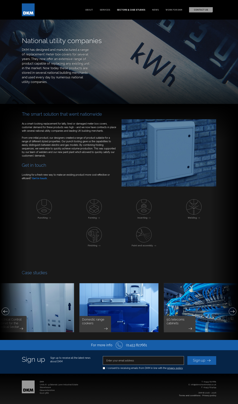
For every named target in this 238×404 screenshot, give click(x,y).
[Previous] (5, 311)
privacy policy (175, 368)
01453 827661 (210, 382)
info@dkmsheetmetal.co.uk (203, 385)
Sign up (202, 360)
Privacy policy (209, 395)
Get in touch (39, 178)
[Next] (232, 311)
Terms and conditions (189, 395)
